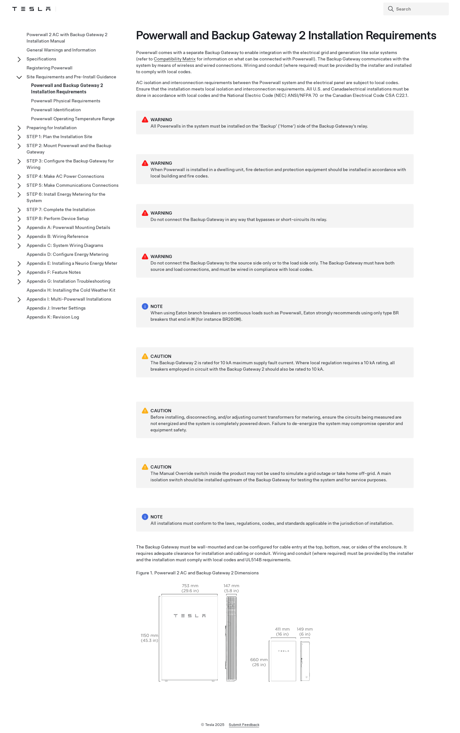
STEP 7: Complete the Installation (61, 209)
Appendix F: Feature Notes (54, 272)
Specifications (41, 58)
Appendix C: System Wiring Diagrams (65, 245)
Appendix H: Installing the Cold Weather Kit (71, 290)
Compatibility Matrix (175, 75)
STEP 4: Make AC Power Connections (65, 176)
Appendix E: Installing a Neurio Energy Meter (72, 263)
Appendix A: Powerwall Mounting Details (68, 227)
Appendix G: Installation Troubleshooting (68, 281)
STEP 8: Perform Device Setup (58, 218)
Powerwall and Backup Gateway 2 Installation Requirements (67, 88)
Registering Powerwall (50, 67)
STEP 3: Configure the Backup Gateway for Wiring (70, 164)
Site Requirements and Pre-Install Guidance (71, 76)
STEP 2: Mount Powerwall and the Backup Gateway (69, 148)
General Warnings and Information (61, 49)
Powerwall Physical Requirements (65, 100)
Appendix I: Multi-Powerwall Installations (69, 299)
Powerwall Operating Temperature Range (73, 118)
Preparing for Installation (52, 127)
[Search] (416, 9)
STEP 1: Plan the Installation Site (59, 136)
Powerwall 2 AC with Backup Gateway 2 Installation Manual (67, 37)
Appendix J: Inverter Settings (56, 308)
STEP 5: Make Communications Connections (73, 185)
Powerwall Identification (56, 109)
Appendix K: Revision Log (53, 316)
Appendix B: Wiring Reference (57, 236)
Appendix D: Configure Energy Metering (67, 254)
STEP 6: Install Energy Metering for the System (66, 197)
